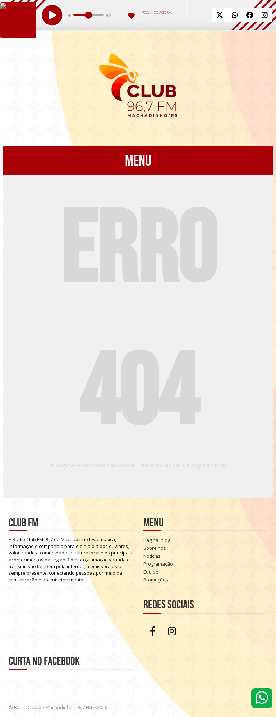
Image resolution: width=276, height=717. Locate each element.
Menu (138, 160)
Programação (158, 564)
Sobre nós (154, 548)
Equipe (150, 571)
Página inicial (157, 540)
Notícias (152, 556)
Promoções (155, 579)
